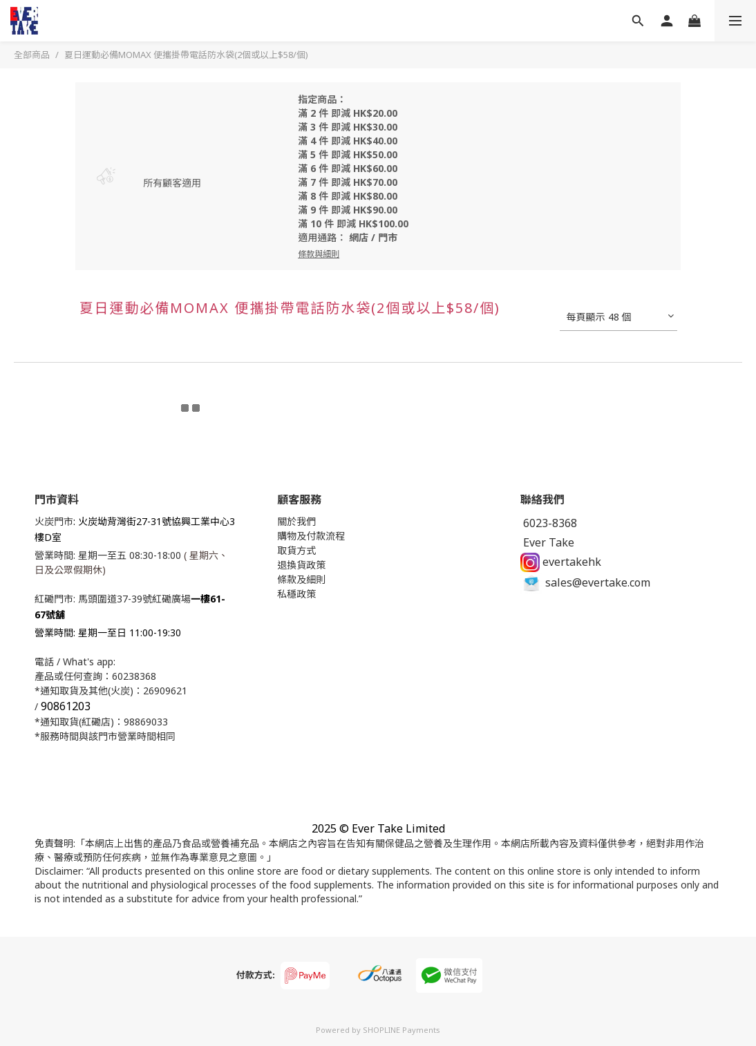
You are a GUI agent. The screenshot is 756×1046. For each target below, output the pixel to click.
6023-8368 (548, 523)
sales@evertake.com (585, 582)
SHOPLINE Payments (401, 1030)
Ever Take (547, 542)
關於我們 (296, 521)
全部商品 (32, 54)
